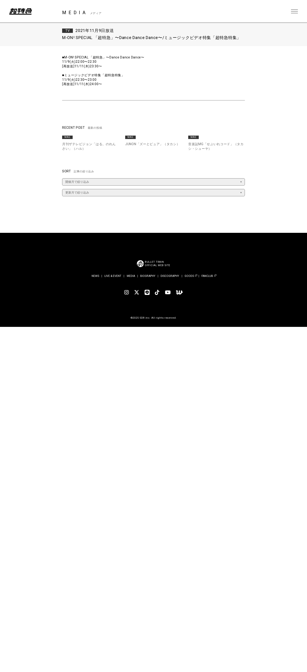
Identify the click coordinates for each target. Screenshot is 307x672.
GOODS (189, 276)
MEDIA (131, 276)
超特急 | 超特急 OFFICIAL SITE (20, 11)
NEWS (95, 276)
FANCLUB (207, 276)
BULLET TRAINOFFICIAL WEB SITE (157, 263)
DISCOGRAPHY (170, 276)
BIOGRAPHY (147, 276)
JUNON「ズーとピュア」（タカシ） (152, 144)
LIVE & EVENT (112, 276)
